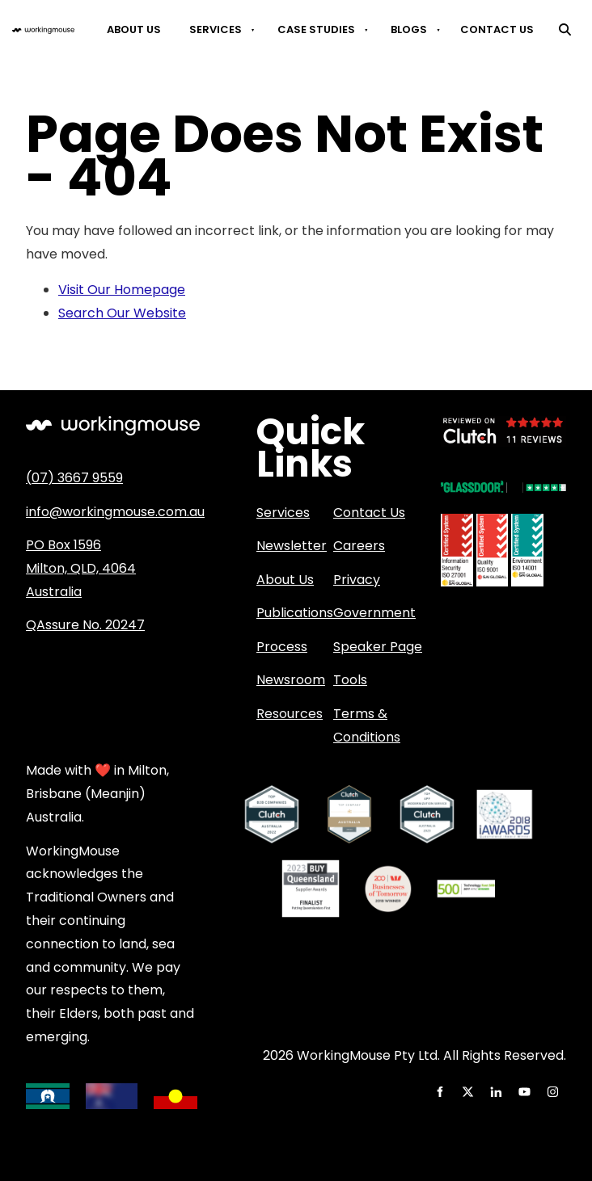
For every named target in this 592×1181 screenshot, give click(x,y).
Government (374, 612)
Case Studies (316, 29)
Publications (294, 612)
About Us (134, 29)
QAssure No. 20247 (85, 625)
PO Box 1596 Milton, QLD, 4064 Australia (81, 568)
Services (215, 29)
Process (281, 646)
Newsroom (290, 679)
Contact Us (497, 29)
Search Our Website (122, 313)
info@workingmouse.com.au (115, 511)
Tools (350, 679)
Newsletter (291, 545)
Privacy (356, 579)
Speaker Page (377, 646)
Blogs (409, 29)
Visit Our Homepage (121, 289)
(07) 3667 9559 (74, 478)
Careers (359, 545)
